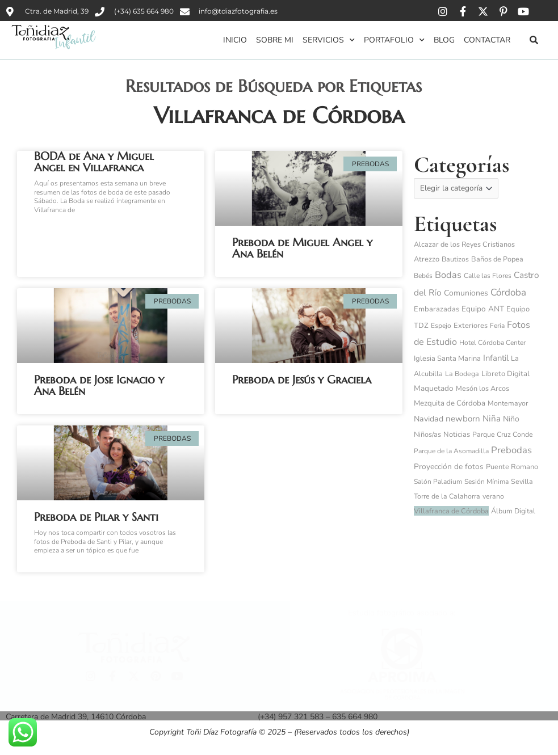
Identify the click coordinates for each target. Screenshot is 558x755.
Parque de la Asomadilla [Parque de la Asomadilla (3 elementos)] (451, 451)
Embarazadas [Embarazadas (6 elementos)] (436, 310)
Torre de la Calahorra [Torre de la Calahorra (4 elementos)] (447, 496)
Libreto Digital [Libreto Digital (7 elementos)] (505, 374)
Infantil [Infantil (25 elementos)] (496, 358)
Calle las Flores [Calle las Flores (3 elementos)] (487, 276)
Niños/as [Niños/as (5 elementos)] (427, 435)
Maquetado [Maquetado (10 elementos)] (434, 388)
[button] (533, 39)
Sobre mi (274, 40)
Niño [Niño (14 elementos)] (511, 419)
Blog (444, 40)
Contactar (487, 40)
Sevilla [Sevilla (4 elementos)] (522, 482)
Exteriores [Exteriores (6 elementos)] (471, 326)
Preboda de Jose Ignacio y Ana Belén (99, 385)
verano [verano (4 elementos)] (493, 496)
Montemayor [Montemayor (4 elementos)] (508, 403)
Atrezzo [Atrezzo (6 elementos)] (426, 260)
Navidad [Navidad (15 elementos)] (428, 419)
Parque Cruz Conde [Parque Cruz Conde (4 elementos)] (502, 435)
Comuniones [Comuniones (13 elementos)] (466, 293)
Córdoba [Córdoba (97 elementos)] (508, 293)
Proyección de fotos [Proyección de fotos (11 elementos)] (449, 467)
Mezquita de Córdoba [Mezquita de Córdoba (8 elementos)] (449, 404)
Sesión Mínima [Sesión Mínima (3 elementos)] (486, 482)
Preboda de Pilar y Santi (96, 517)
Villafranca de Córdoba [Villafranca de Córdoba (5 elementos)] (451, 511)
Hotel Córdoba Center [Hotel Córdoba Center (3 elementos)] (492, 343)
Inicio (235, 40)
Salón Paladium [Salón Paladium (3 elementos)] (438, 482)
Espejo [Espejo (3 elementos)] (441, 326)
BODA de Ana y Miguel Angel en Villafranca (94, 162)
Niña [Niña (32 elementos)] (492, 419)
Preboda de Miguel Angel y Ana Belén (302, 248)
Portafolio (394, 40)
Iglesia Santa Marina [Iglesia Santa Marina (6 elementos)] (447, 359)
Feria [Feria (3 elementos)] (497, 326)
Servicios (329, 40)
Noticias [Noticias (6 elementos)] (456, 435)
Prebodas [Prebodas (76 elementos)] (511, 450)
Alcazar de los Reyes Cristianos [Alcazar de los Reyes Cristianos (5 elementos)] (464, 245)
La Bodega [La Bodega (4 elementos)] (462, 374)
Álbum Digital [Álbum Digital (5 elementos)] (513, 511)
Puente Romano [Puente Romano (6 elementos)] (512, 467)
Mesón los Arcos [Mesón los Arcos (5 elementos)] (482, 389)
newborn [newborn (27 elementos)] (463, 419)
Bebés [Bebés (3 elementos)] (423, 276)
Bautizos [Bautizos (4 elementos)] (455, 259)
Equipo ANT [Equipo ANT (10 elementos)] (482, 309)
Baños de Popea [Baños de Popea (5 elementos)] (497, 259)
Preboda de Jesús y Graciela (301, 380)
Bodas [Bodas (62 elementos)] (448, 275)
